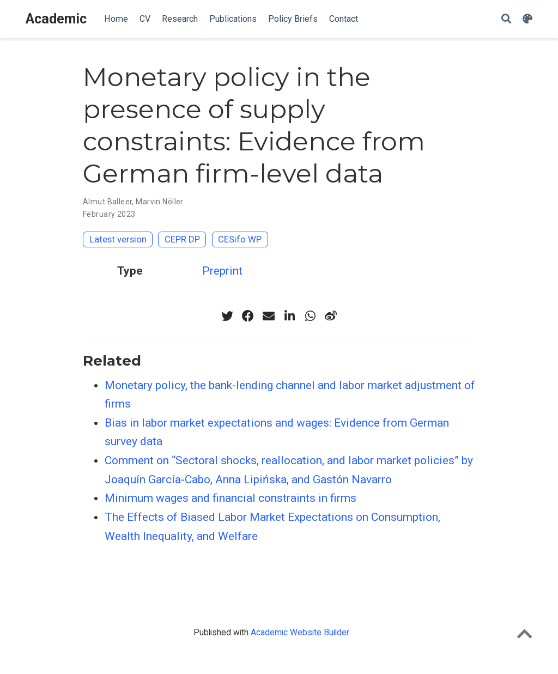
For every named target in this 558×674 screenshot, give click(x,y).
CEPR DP (182, 239)
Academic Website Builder (300, 632)
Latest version (118, 239)
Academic (56, 19)
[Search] (506, 19)
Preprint (222, 270)
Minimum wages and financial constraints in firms (230, 498)
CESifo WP (240, 239)
